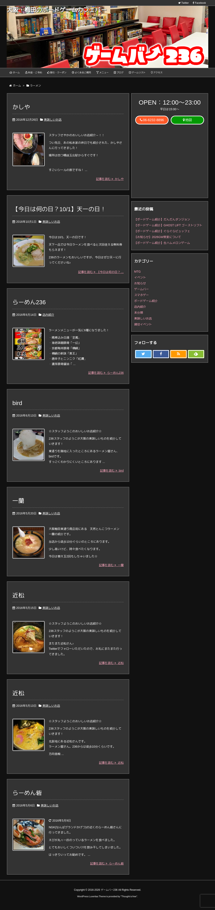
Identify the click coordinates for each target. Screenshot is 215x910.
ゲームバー (141, 291)
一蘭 (18, 504)
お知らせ (140, 285)
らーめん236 (29, 305)
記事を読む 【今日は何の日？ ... (101, 275)
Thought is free (128, 899)
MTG (137, 274)
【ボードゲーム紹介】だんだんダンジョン (162, 221)
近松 (18, 598)
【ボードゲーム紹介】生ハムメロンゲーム (162, 245)
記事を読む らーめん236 (106, 376)
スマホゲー (141, 297)
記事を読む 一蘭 (111, 568)
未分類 (138, 315)
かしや (21, 109)
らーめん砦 (27, 796)
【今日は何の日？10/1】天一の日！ (59, 211)
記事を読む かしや (110, 181)
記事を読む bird (112, 473)
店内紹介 (48, 318)
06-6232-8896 (152, 122)
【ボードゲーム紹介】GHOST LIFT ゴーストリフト (168, 227)
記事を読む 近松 (111, 666)
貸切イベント (143, 326)
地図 (187, 122)
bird (17, 406)
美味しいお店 (53, 122)
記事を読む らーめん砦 (107, 867)
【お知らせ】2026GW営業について (157, 239)
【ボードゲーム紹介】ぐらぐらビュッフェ (162, 233)
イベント (140, 279)
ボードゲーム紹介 (146, 303)
